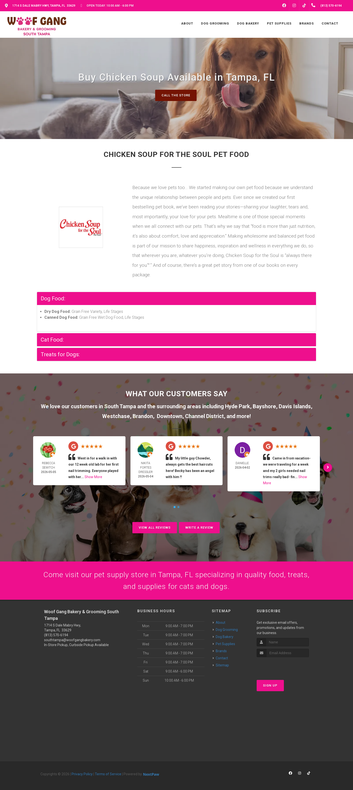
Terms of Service (108, 774)
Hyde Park (237, 406)
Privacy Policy (82, 774)
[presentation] (283, 666)
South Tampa (120, 406)
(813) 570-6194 (56, 635)
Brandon (143, 416)
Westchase (116, 416)
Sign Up (270, 685)
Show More (93, 477)
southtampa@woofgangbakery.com (72, 640)
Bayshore (264, 406)
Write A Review (199, 527)
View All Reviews (155, 527)
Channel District (204, 416)
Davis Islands (295, 406)
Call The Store (176, 95)
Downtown (169, 416)
